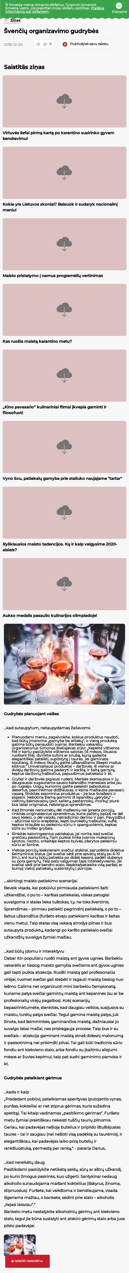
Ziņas (14, 21)
